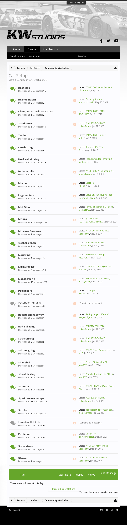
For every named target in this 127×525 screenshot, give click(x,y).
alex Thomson (86, 412)
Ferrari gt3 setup (94, 99)
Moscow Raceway (29, 231)
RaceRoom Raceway (31, 314)
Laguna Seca (26, 195)
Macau (22, 183)
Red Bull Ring (26, 326)
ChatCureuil (84, 90)
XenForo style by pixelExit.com (36, 521)
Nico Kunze (84, 257)
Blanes (82, 389)
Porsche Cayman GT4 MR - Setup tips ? (104, 374)
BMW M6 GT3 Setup (95, 254)
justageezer (84, 281)
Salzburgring (26, 350)
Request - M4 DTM (94, 147)
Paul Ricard (25, 290)
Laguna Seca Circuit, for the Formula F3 (104, 194)
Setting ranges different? (97, 314)
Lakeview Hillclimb (29, 422)
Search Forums (17, 56)
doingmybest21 (86, 436)
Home (17, 49)
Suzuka (22, 410)
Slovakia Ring (26, 374)
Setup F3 (90, 182)
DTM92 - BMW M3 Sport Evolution (102, 386)
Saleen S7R (91, 433)
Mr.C (81, 353)
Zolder (22, 135)
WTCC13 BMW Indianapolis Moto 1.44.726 (106, 170)
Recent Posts (34, 56)
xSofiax (82, 162)
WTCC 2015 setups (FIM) (97, 230)
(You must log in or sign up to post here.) (98, 492)
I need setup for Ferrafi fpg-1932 (101, 158)
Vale (81, 138)
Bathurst (24, 87)
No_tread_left (85, 317)
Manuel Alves (85, 174)
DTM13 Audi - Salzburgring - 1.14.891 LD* (106, 350)
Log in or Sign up (76, 2)
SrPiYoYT (83, 269)
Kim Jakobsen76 (86, 102)
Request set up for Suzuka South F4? (103, 409)
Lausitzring (25, 147)
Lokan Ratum (85, 126)
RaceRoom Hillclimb (30, 302)
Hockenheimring (28, 159)
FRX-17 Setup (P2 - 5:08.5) (98, 278)
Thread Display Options (63, 488)
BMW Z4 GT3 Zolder (95, 135)
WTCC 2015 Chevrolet (96, 457)
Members (49, 49)
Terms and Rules (111, 516)
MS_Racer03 (84, 209)
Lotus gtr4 (90, 290)
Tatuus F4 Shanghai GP (97, 362)
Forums (31, 49)
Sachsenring (26, 338)
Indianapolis (26, 171)
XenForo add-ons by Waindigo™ (22, 518)
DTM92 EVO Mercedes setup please (103, 87)
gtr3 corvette (92, 218)
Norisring (24, 255)
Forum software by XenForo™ (35, 516)
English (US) (14, 510)
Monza (22, 219)
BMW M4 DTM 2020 (95, 326)
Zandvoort (25, 123)
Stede (81, 150)
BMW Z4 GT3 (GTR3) (95, 111)
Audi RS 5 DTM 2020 (95, 123)
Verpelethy (84, 233)
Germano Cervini (87, 198)
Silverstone (25, 446)
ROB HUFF (84, 114)
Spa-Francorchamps (31, 398)
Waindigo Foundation (53, 518)
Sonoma (23, 386)
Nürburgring (26, 266)
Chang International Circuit (36, 111)
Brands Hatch (27, 99)
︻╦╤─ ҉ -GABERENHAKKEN (91, 221)
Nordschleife (26, 278)
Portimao (24, 434)
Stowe (22, 458)
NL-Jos (82, 185)
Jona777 (83, 365)
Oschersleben (27, 243)
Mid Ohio (24, 207)
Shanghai (24, 362)
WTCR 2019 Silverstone (97, 445)
